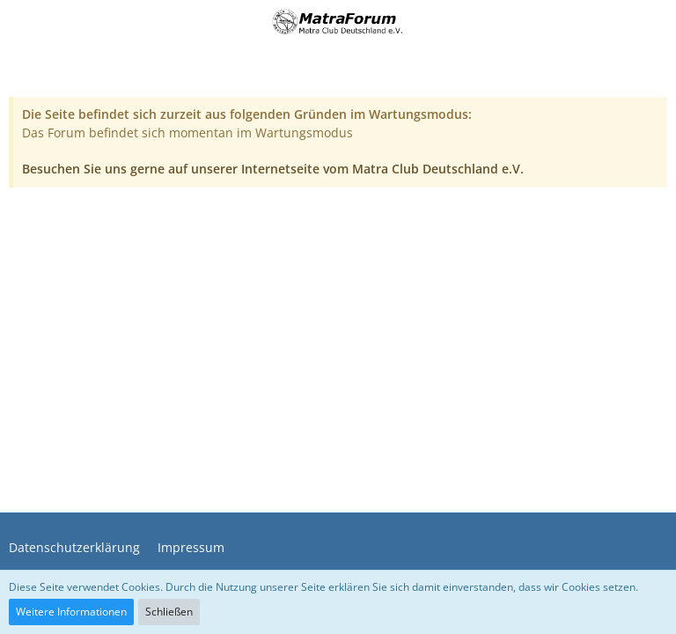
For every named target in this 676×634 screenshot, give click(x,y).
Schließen (169, 611)
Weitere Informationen (71, 611)
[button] (24, 22)
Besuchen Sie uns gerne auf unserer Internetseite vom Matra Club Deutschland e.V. (273, 168)
